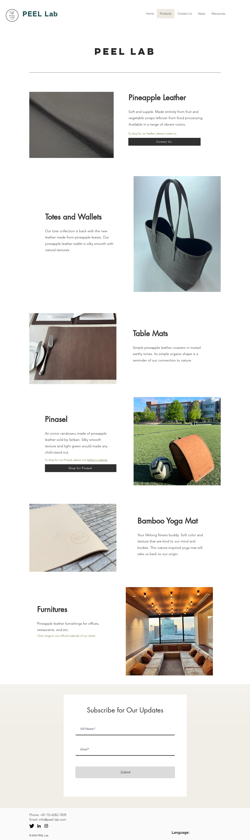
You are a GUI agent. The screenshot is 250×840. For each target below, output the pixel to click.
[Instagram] (46, 825)
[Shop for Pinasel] (80, 468)
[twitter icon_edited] (31, 825)
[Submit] (125, 772)
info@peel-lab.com (52, 819)
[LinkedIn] (39, 825)
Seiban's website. (97, 460)
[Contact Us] (164, 142)
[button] (71, 125)
